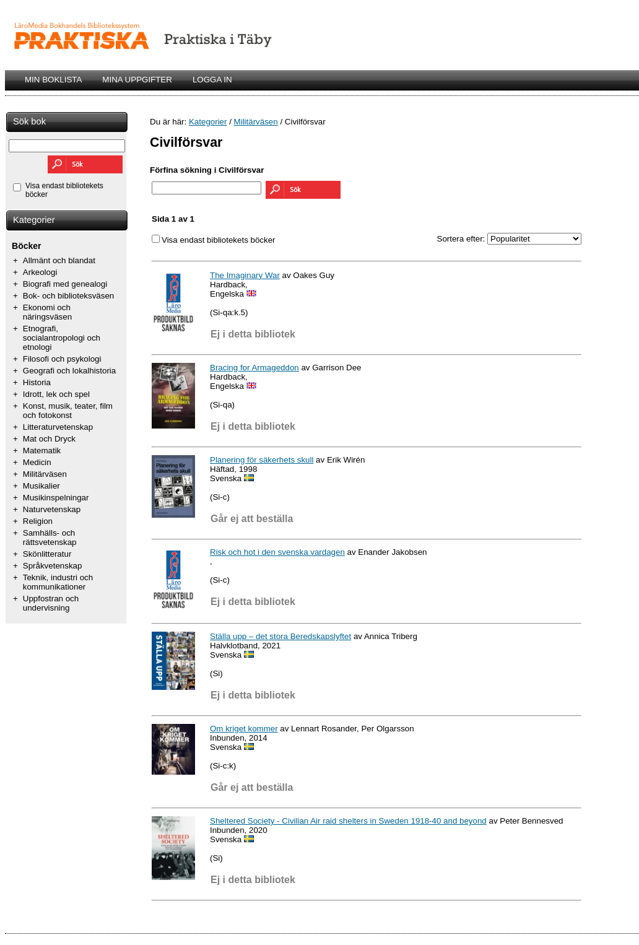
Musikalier (41, 485)
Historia (37, 382)
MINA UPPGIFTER (137, 79)
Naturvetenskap (51, 509)
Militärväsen (45, 474)
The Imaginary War (245, 275)
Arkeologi (40, 272)
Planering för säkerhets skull (261, 459)
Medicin (37, 462)
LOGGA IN (212, 79)
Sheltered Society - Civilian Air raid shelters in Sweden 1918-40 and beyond (348, 820)
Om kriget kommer (244, 728)
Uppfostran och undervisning (51, 603)
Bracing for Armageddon (254, 367)
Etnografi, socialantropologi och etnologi (61, 338)
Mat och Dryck (49, 438)
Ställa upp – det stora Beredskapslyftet (280, 636)
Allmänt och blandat (59, 260)
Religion (38, 521)
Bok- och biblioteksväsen (68, 295)
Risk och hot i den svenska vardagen (277, 552)
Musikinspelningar (56, 497)
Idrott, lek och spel (56, 394)
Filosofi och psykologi (62, 359)
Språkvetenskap (52, 565)
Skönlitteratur (47, 554)
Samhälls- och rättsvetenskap (50, 537)
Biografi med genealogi (65, 284)
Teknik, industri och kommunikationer (58, 582)
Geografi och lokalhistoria (69, 370)
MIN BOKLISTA (53, 79)
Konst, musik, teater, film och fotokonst (68, 410)
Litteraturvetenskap (58, 427)
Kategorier (34, 220)
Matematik (42, 450)
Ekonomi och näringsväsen (47, 312)
